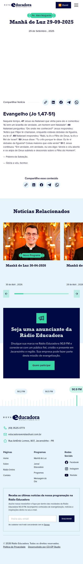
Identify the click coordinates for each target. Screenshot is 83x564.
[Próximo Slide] (77, 294)
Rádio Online (9, 469)
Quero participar (41, 365)
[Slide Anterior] (6, 294)
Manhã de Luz (40, 458)
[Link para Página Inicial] (17, 5)
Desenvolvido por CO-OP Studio (44, 547)
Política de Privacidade (14, 547)
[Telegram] (69, 102)
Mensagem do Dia (40, 480)
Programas (39, 472)
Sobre (6, 463)
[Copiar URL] (45, 102)
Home (6, 458)
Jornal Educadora (38, 465)
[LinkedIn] (53, 102)
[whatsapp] (76, 102)
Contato (6, 475)
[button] (75, 5)
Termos (47, 524)
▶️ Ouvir (63, 5)
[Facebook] (61, 102)
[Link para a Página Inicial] (21, 417)
